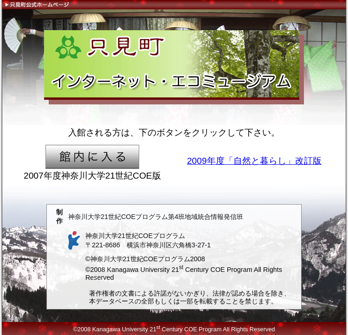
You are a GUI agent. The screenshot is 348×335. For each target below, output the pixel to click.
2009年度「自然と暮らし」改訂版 (254, 161)
